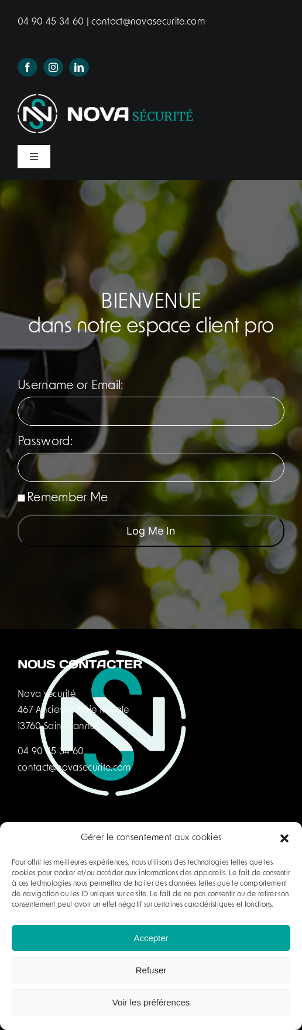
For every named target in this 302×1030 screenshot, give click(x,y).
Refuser (151, 970)
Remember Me (63, 498)
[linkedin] (79, 67)
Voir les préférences (151, 1002)
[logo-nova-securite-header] (105, 100)
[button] (284, 838)
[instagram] (53, 67)
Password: (45, 442)
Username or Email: (70, 386)
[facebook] (27, 67)
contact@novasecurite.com (147, 22)
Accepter (150, 938)
